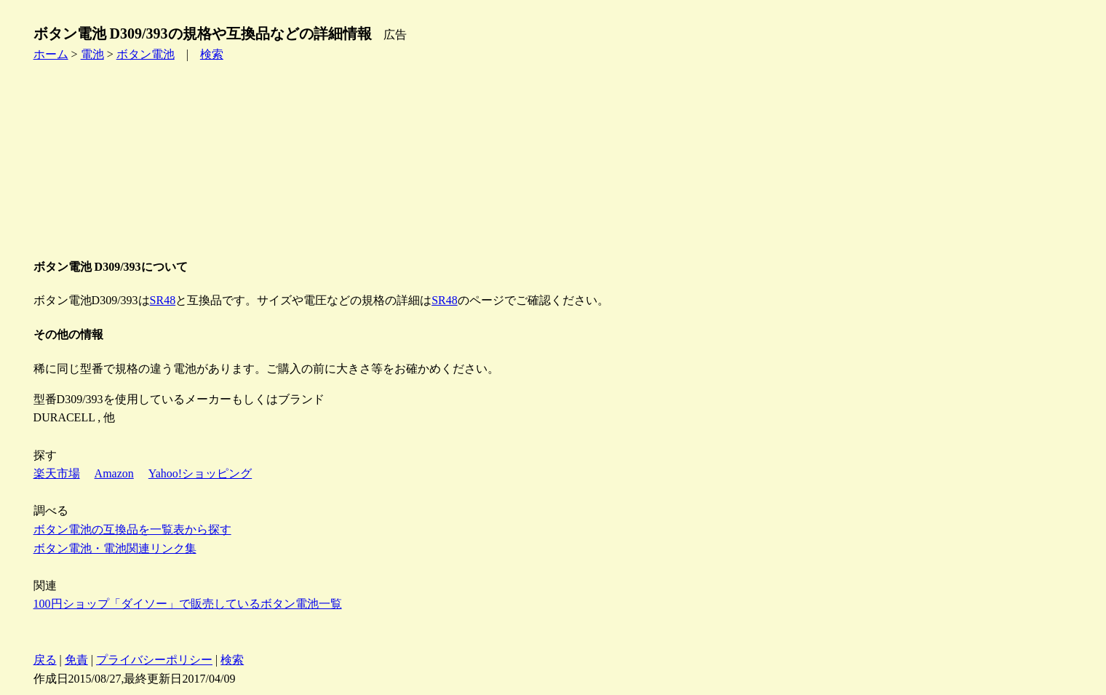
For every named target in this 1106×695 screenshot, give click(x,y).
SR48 (163, 300)
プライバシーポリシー (154, 660)
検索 (211, 54)
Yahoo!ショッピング (200, 473)
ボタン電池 (145, 54)
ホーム (50, 54)
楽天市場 (56, 473)
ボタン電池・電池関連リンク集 (114, 548)
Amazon (114, 473)
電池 (92, 54)
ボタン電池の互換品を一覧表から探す (132, 529)
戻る (45, 660)
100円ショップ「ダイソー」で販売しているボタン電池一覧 (187, 603)
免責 (76, 660)
